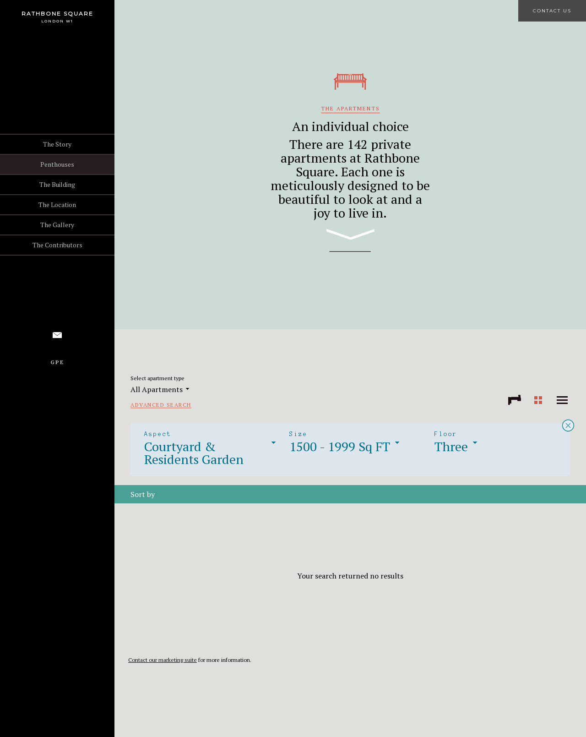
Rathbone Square (57, 13)
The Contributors (57, 244)
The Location (57, 204)
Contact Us (552, 11)
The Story (57, 144)
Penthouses (57, 164)
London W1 (57, 21)
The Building (57, 184)
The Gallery (57, 224)
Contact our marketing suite (162, 659)
